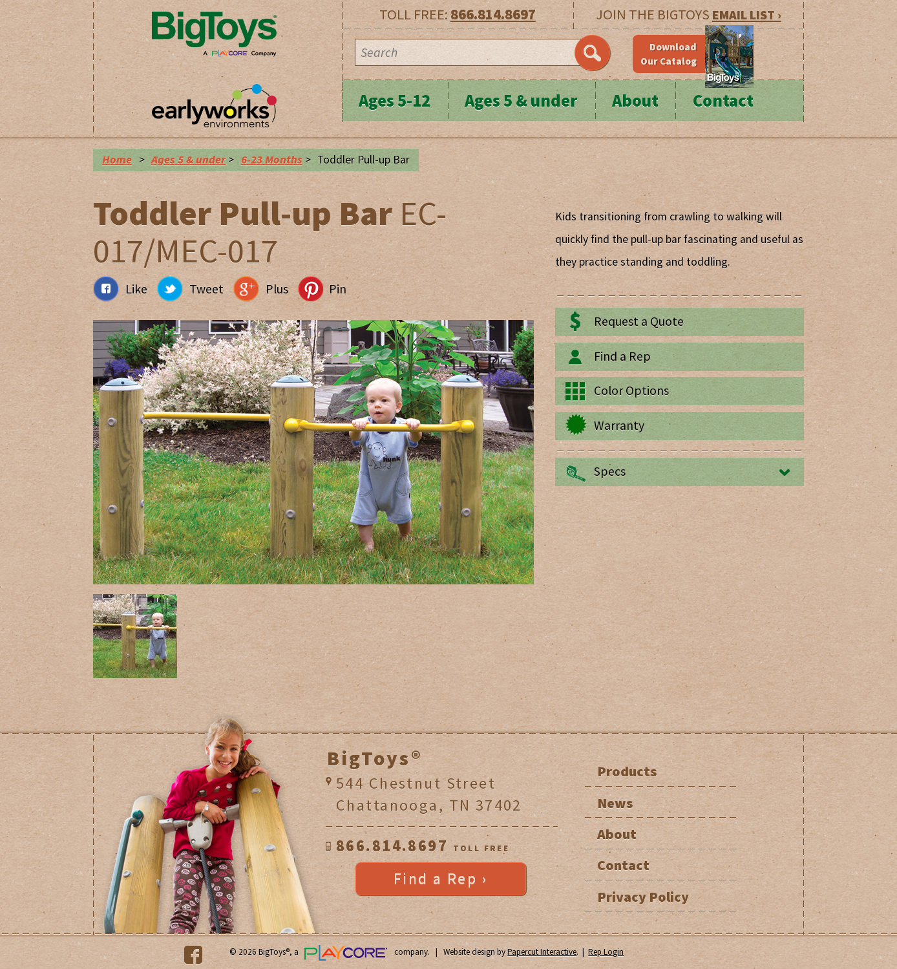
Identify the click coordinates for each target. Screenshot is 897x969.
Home (117, 160)
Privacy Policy (643, 897)
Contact (723, 100)
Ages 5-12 (394, 100)
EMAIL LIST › (746, 14)
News (615, 803)
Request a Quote (639, 321)
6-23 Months (271, 160)
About (635, 100)
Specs (610, 471)
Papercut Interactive (541, 951)
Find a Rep (622, 356)
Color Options (631, 390)
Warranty (619, 425)
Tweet (206, 289)
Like (136, 289)
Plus (277, 289)
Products (627, 771)
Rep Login (606, 951)
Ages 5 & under (521, 100)
